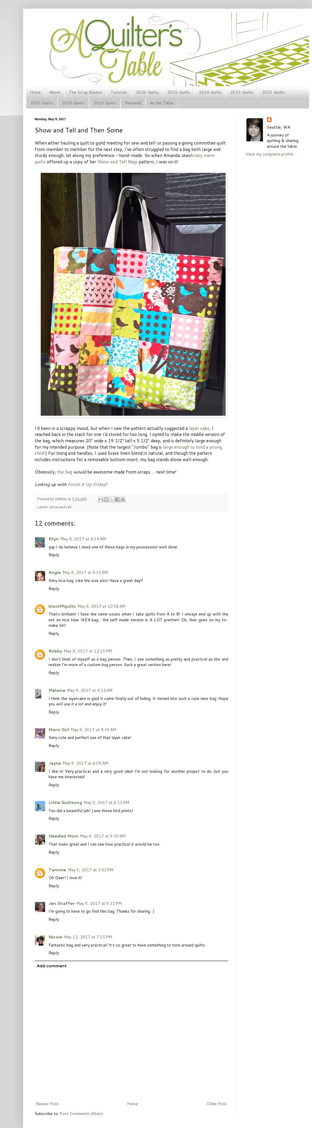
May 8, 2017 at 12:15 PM (88, 651)
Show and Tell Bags (117, 161)
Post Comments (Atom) (81, 1113)
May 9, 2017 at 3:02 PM (90, 870)
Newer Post (47, 1104)
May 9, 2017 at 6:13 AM (106, 802)
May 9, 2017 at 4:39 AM (93, 730)
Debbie (61, 498)
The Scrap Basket (85, 92)
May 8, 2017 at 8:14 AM (83, 539)
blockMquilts (62, 606)
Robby (55, 651)
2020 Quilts (73, 103)
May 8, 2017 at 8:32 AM (85, 572)
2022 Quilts (273, 92)
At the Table (161, 103)
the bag (64, 472)
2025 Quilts (178, 92)
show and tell (60, 506)
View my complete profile (269, 154)
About (54, 92)
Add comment (52, 966)
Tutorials (119, 92)
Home (35, 92)
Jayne (55, 763)
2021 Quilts (41, 103)
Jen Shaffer (62, 903)
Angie (55, 572)
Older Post (216, 1104)
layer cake (199, 428)
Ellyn (54, 539)
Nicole (55, 937)
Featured (133, 103)
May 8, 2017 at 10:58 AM (101, 606)
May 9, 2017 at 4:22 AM (89, 690)
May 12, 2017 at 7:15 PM (88, 937)
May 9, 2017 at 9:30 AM (102, 836)
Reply (54, 555)
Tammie (57, 870)
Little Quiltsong (65, 802)
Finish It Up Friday (86, 484)
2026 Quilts (147, 92)
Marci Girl (59, 730)
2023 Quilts (241, 92)
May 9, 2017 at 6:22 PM (99, 903)
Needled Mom (63, 836)
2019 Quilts (104, 103)
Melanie (57, 690)
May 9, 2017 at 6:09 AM (85, 763)
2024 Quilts (210, 92)
